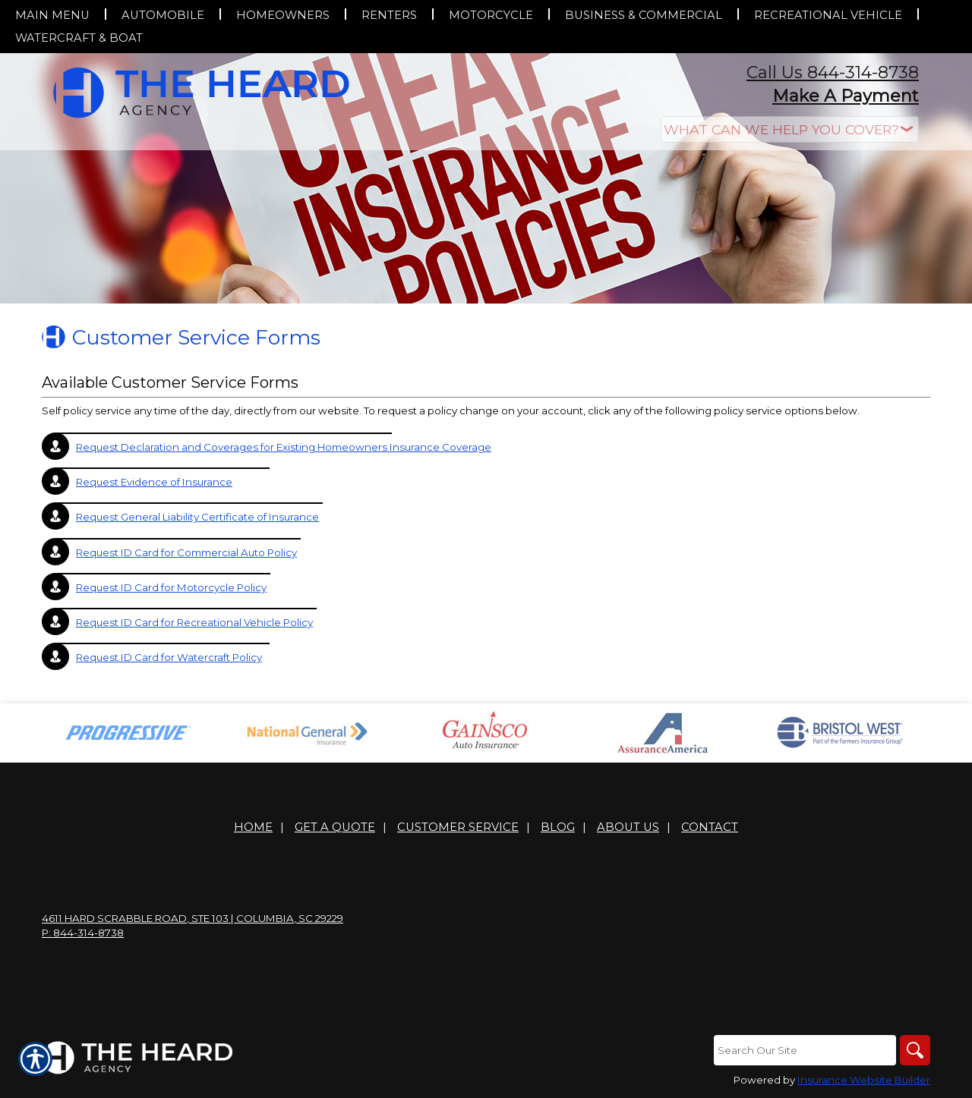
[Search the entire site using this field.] (805, 1050)
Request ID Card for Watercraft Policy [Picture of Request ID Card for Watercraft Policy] (169, 657)
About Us (628, 827)
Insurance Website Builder (863, 1080)
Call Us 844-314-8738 (832, 72)
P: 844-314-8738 (83, 933)
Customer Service (458, 827)
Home (253, 827)
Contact (709, 827)
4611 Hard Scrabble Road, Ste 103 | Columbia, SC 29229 (192, 918)
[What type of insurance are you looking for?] (790, 129)
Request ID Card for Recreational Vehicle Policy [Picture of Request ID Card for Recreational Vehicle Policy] (194, 622)
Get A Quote (335, 827)
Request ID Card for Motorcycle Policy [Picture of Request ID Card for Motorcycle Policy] (171, 587)
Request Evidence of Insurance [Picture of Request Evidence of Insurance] (154, 482)
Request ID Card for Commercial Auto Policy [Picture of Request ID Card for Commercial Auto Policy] (186, 552)
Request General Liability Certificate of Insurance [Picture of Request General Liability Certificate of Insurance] (197, 517)
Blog (558, 827)
